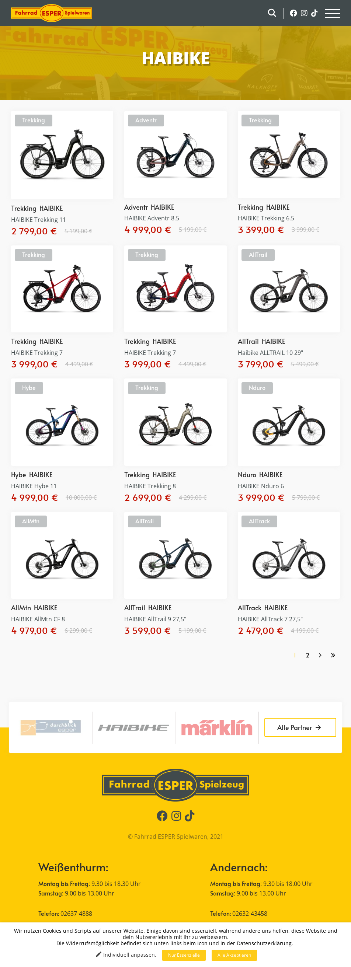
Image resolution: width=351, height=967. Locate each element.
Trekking (33, 120)
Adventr (146, 120)
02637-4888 (76, 914)
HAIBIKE (51, 208)
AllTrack (259, 521)
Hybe (29, 387)
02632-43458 (249, 914)
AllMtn (30, 521)
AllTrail (258, 254)
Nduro (257, 387)
